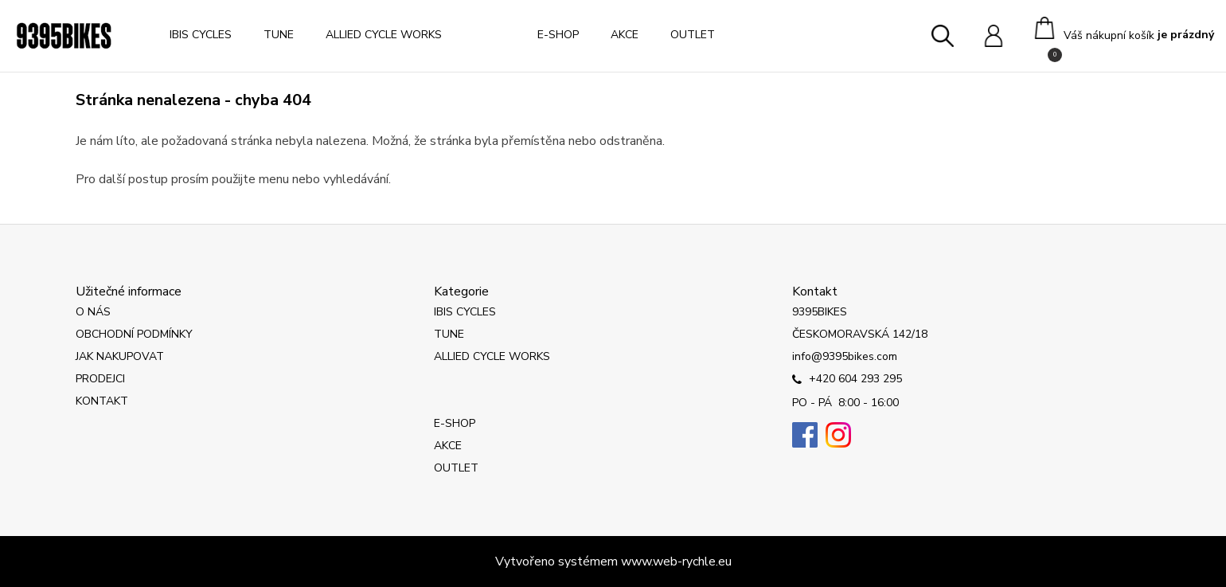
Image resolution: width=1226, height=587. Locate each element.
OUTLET (692, 34)
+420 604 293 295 (847, 380)
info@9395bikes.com (844, 356)
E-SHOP (558, 34)
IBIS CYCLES (201, 34)
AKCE (624, 34)
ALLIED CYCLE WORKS (384, 34)
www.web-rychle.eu (676, 561)
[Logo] (63, 36)
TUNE (279, 34)
